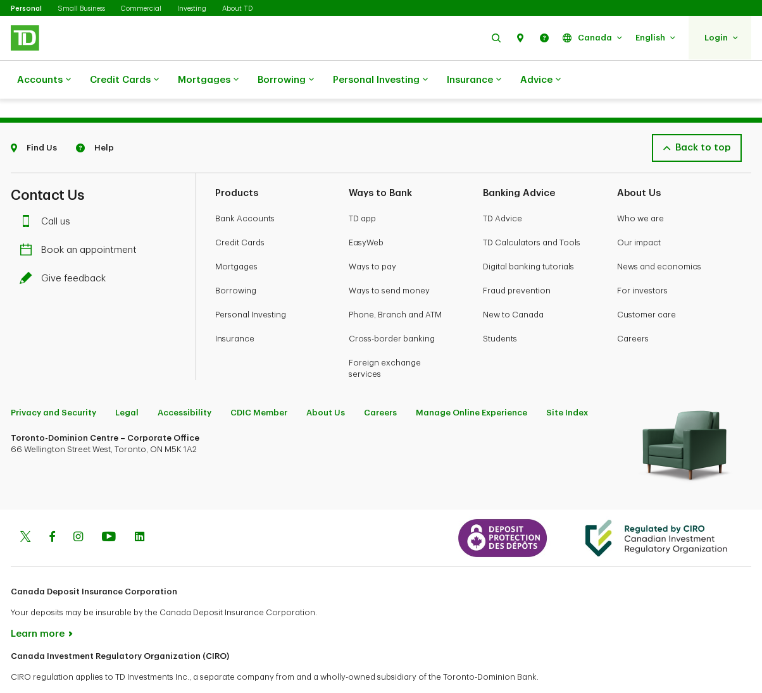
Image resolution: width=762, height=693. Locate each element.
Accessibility (184, 381)
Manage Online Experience (471, 381)
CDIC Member (258, 381)
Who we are (640, 187)
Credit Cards (124, 80)
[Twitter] (25, 506)
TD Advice (502, 187)
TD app (362, 187)
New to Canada (513, 283)
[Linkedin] (139, 506)
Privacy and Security (53, 381)
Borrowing (286, 80)
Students (500, 307)
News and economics (659, 235)
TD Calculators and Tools (531, 211)
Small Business (81, 8)
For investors (642, 259)
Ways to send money (389, 259)
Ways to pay (372, 235)
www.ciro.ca (39, 667)
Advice (540, 80)
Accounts (44, 80)
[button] (496, 37)
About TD (237, 8)
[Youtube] (109, 506)
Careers (633, 307)
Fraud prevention (517, 259)
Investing (191, 8)
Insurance (474, 80)
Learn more (38, 602)
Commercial (141, 8)
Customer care (646, 283)
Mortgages (208, 80)
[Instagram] (78, 506)
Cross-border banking (392, 307)
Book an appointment (81, 218)
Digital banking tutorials (528, 235)
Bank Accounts (245, 187)
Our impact (639, 211)
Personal (26, 8)
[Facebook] (51, 506)
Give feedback (66, 247)
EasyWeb (366, 211)
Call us (48, 190)
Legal (127, 381)
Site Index (567, 381)
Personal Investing (380, 80)
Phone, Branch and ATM (395, 283)
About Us (325, 381)
